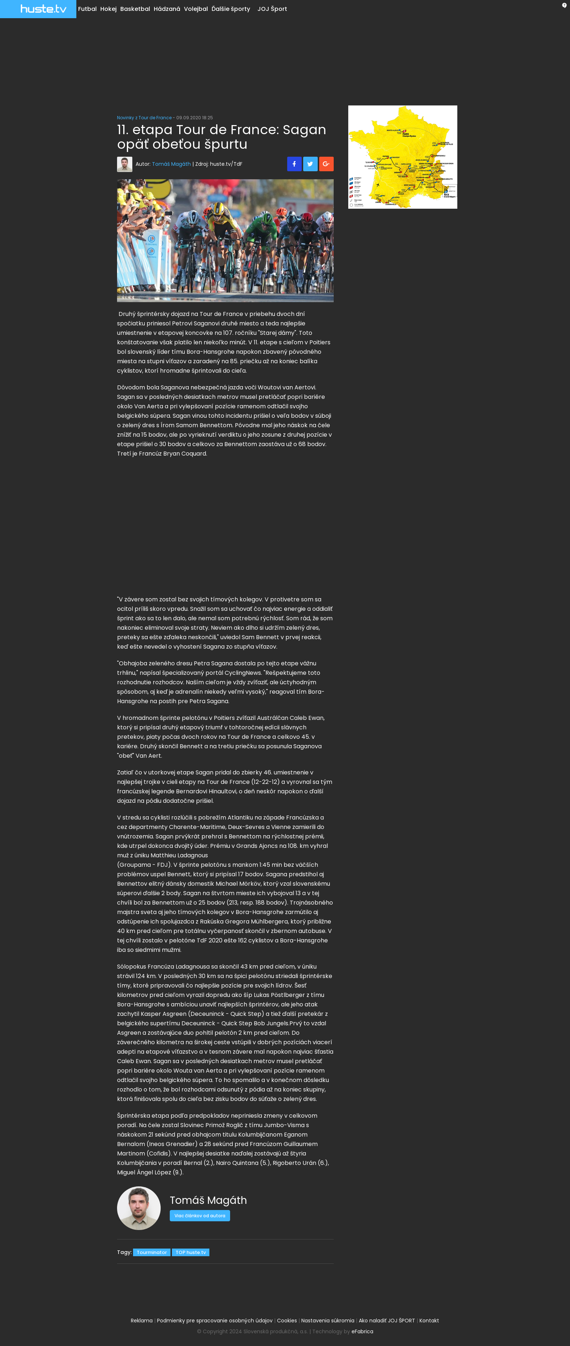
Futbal (87, 9)
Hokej (108, 9)
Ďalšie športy (231, 9)
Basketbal (135, 9)
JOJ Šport (272, 9)
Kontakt (429, 1320)
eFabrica (362, 1331)
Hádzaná (167, 9)
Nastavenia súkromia (327, 1320)
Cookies (287, 1320)
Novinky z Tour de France (144, 118)
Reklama (142, 1320)
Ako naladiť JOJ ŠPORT (387, 1320)
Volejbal (196, 9)
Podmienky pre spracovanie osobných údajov (215, 1320)
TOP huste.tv (191, 1252)
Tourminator (152, 1252)
